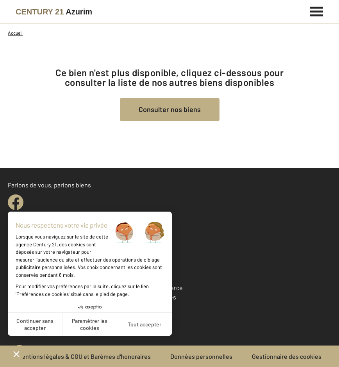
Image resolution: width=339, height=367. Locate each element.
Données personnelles (201, 356)
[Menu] (316, 10)
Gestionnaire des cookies (286, 356)
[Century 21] (54, 12)
